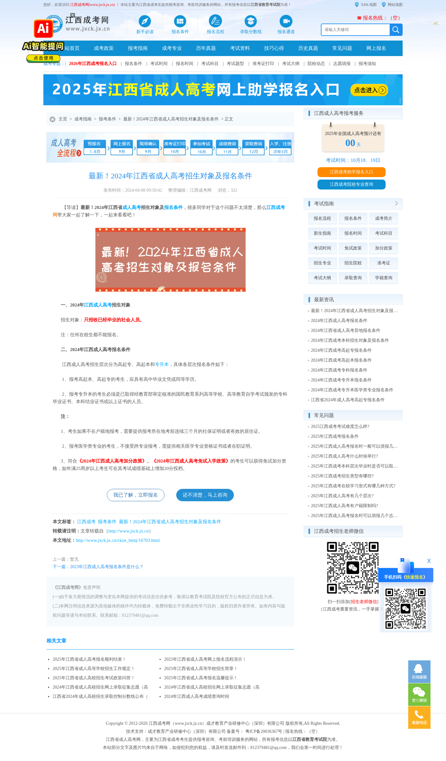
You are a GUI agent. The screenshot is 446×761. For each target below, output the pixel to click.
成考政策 (104, 48)
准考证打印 (263, 63)
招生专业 (322, 263)
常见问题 (342, 48)
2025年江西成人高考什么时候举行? (344, 456)
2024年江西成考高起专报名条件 (341, 350)
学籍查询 (383, 278)
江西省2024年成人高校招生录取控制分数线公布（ (100, 696)
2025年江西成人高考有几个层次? (342, 496)
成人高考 (131, 207)
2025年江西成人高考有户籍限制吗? (344, 505)
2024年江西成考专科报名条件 (339, 370)
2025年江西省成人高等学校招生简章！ (201, 668)
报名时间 (184, 63)
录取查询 (353, 278)
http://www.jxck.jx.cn (128, 530)
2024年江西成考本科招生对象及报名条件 (350, 340)
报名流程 (322, 218)
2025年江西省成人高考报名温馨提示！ (201, 678)
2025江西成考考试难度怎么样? (340, 426)
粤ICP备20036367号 (263, 731)
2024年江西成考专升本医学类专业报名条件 (352, 390)
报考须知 (367, 63)
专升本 (162, 364)
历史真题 (308, 48)
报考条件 (107, 119)
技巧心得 (274, 48)
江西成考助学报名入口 (351, 172)
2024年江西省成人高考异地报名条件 (345, 330)
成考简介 (383, 218)
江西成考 (275, 207)
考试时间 (159, 63)
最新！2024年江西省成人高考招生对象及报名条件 (171, 119)
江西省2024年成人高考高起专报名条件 (348, 400)
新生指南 (322, 233)
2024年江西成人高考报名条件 (339, 320)
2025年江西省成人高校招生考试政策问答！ (94, 678)
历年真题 (206, 48)
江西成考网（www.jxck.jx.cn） (177, 723)
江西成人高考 (98, 304)
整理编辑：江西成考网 (190, 190)
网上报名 (376, 48)
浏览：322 (227, 190)
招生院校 (353, 263)
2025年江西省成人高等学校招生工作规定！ (94, 668)
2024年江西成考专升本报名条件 (341, 380)
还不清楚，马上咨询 (205, 495)
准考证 (383, 263)
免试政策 (353, 248)
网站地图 (395, 4)
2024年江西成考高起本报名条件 (341, 360)
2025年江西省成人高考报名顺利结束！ (89, 659)
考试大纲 (291, 63)
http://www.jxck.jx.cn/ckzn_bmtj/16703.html (118, 540)
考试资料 (240, 48)
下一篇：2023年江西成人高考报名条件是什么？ (98, 566)
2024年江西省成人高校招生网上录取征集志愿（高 (100, 687)
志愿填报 (342, 63)
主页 (63, 119)
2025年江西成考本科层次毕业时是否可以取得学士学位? (354, 466)
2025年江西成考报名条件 (335, 436)
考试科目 (210, 63)
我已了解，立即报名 (135, 495)
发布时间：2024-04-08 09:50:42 (132, 190)
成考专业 (172, 48)
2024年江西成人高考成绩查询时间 (196, 696)
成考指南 (83, 119)
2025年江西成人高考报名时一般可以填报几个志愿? (354, 446)
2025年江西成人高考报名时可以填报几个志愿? (354, 515)
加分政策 (383, 248)
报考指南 (138, 48)
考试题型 (235, 63)
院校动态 (316, 63)
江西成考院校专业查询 (351, 184)
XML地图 (369, 4)
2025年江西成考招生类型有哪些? (342, 476)
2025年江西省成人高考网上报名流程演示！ (205, 659)
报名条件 (133, 63)
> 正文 (227, 119)
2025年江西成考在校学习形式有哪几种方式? (353, 486)
